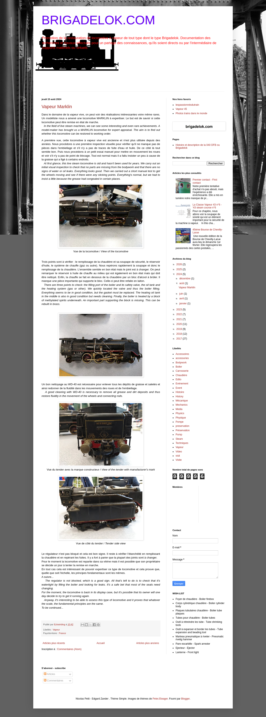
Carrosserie (182, 370)
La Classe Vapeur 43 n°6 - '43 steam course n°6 (207, 206)
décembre (185, 278)
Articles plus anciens (147, 643)
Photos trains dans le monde (191, 113)
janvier (183, 303)
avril (182, 298)
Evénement (182, 383)
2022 (179, 314)
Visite (179, 459)
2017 (179, 338)
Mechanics (181, 404)
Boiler (179, 366)
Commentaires (53, 680)
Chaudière (181, 375)
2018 (179, 333)
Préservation (183, 430)
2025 (179, 269)
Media (179, 409)
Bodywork (181, 362)
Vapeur (56, 629)
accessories (182, 358)
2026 (179, 264)
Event (179, 387)
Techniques (182, 443)
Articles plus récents (54, 643)
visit (178, 455)
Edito (178, 379)
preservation (182, 426)
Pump (179, 434)
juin (181, 293)
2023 (179, 309)
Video (179, 451)
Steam (179, 438)
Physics (180, 413)
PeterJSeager (160, 698)
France (62, 633)
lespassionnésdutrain (187, 104)
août (182, 283)
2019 (179, 329)
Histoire (180, 392)
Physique (181, 417)
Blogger (185, 698)
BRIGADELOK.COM (98, 20)
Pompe (179, 421)
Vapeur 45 (181, 109)
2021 (179, 319)
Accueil (101, 643)
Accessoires (182, 354)
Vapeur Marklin (57, 106)
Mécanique (182, 400)
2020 (179, 324)
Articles (49, 674)
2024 (179, 274)
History (179, 396)
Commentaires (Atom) (69, 649)
